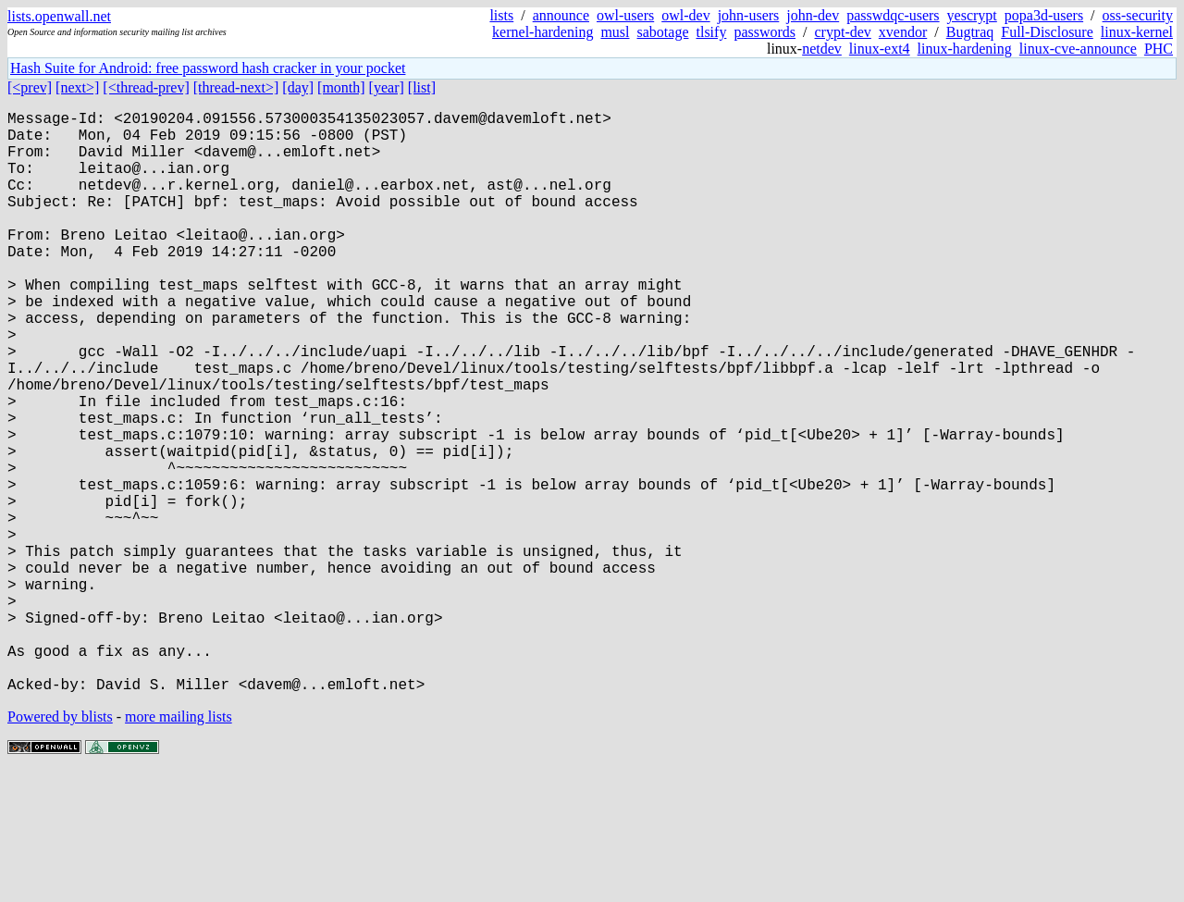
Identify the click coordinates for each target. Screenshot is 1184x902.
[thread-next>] (236, 87)
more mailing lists (178, 846)
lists (501, 15)
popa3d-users (1044, 15)
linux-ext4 (879, 48)
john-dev (812, 15)
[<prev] (29, 87)
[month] (341, 87)
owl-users (625, 15)
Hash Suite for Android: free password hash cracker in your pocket (207, 68)
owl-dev (685, 15)
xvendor (903, 32)
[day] (298, 87)
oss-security (1138, 15)
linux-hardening (965, 48)
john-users (749, 15)
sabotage (663, 32)
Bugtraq (970, 32)
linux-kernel (1137, 32)
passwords (765, 32)
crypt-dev (843, 32)
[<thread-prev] (146, 87)
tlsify (711, 32)
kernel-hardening (542, 32)
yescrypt (972, 15)
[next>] (77, 87)
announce (561, 15)
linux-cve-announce (1078, 48)
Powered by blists (60, 846)
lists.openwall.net (59, 16)
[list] (422, 87)
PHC (1158, 48)
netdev (822, 48)
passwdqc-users (892, 15)
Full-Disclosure (1047, 32)
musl (614, 32)
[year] (386, 87)
